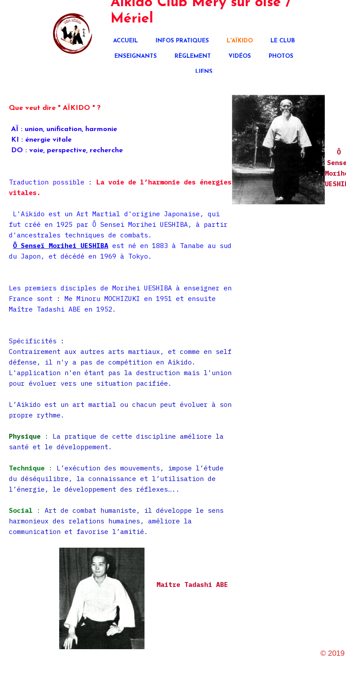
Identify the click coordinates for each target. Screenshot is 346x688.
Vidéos (239, 56)
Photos (281, 56)
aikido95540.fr (320, 662)
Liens (204, 72)
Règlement (193, 56)
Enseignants (135, 56)
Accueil (125, 41)
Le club (282, 41)
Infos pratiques (182, 41)
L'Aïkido (240, 41)
